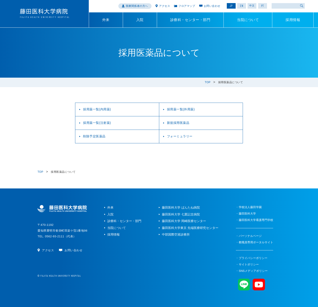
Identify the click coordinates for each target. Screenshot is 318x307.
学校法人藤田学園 (250, 207)
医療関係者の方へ (137, 6)
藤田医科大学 (247, 213)
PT (262, 6)
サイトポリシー (249, 264)
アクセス (164, 6)
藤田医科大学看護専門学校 (256, 220)
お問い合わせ (212, 6)
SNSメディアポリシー (253, 270)
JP (231, 6)
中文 (252, 5)
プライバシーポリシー (253, 258)
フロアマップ (186, 6)
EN (241, 6)
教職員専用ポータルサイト (256, 242)
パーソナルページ (250, 236)
